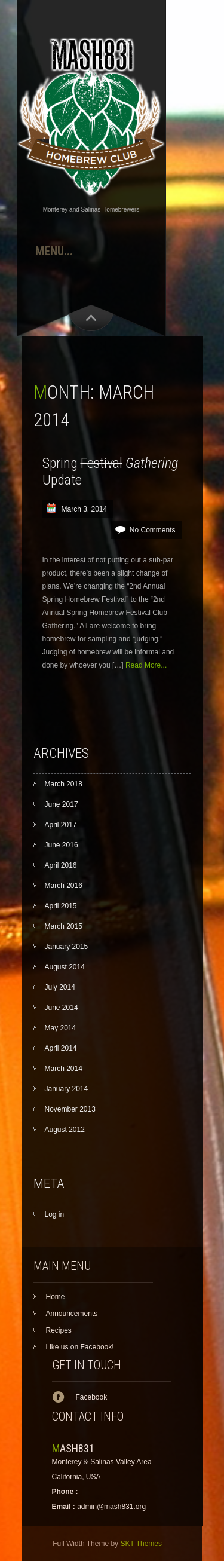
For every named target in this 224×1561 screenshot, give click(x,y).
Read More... (146, 665)
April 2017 (61, 825)
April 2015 (61, 906)
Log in (55, 1214)
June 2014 (61, 1007)
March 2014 (63, 1068)
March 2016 (63, 885)
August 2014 (65, 967)
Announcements (72, 1313)
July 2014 (60, 987)
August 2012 (65, 1129)
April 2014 (61, 1048)
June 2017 (61, 804)
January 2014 (66, 1089)
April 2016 (61, 865)
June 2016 (61, 845)
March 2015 (63, 926)
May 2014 (60, 1028)
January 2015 (66, 946)
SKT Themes (141, 1543)
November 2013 (70, 1109)
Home (55, 1297)
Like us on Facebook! (80, 1347)
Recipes (59, 1330)
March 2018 (63, 784)
